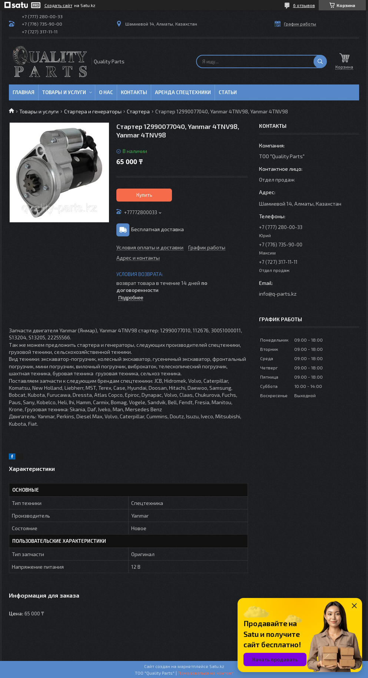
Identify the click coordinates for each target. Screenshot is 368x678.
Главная (23, 92)
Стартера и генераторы (93, 111)
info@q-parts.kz (277, 293)
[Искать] (320, 61)
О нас (106, 92)
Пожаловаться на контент (205, 672)
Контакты (134, 92)
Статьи (228, 92)
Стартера (138, 111)
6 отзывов (304, 5)
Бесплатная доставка (157, 229)
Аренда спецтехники (183, 92)
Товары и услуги (64, 92)
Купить (144, 195)
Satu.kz (216, 666)
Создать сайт (58, 5)
